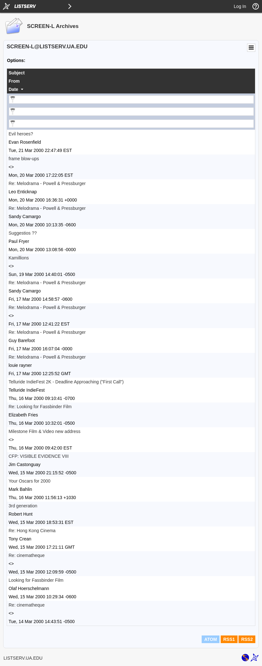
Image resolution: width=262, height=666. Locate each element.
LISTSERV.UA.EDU (23, 658)
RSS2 (247, 639)
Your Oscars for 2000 (29, 481)
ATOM (210, 639)
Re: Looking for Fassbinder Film (40, 406)
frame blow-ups (24, 158)
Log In (240, 6)
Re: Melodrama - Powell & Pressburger (47, 183)
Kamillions (19, 257)
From (14, 81)
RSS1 (229, 639)
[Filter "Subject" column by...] (131, 99)
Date (13, 89)
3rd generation (23, 505)
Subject (17, 72)
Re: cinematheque (27, 555)
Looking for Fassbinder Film (36, 580)
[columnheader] (131, 73)
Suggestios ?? (23, 233)
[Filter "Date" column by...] (131, 124)
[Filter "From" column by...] (131, 111)
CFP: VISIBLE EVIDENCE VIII (39, 456)
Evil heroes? (21, 133)
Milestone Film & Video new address (44, 431)
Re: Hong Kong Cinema (32, 530)
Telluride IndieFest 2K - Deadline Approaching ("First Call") (66, 381)
